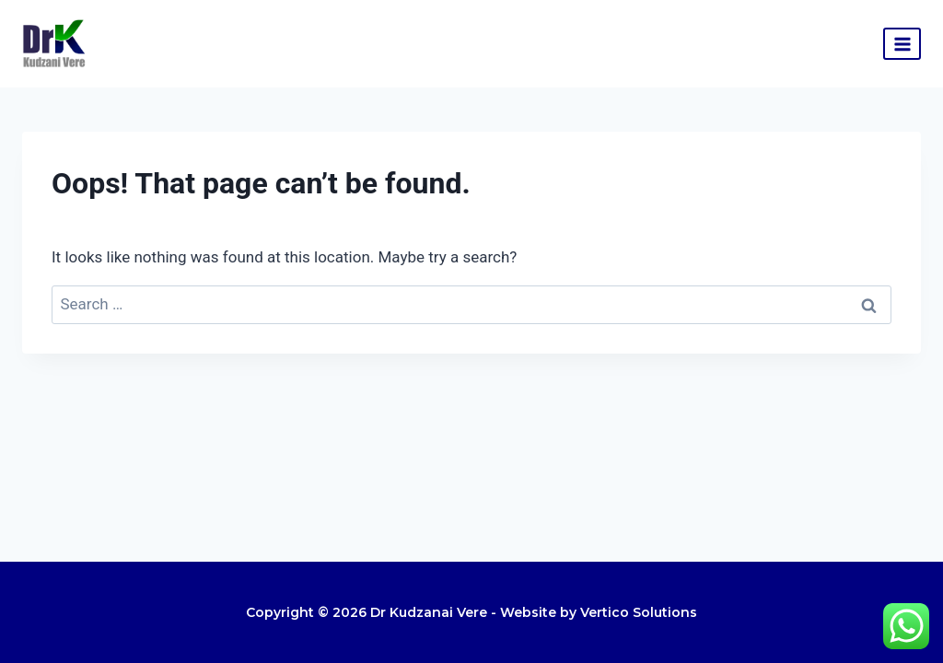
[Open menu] (902, 44)
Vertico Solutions (638, 612)
